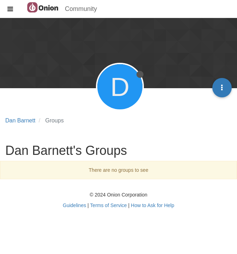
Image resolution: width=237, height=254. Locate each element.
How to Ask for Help (152, 205)
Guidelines (74, 205)
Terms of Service (108, 205)
